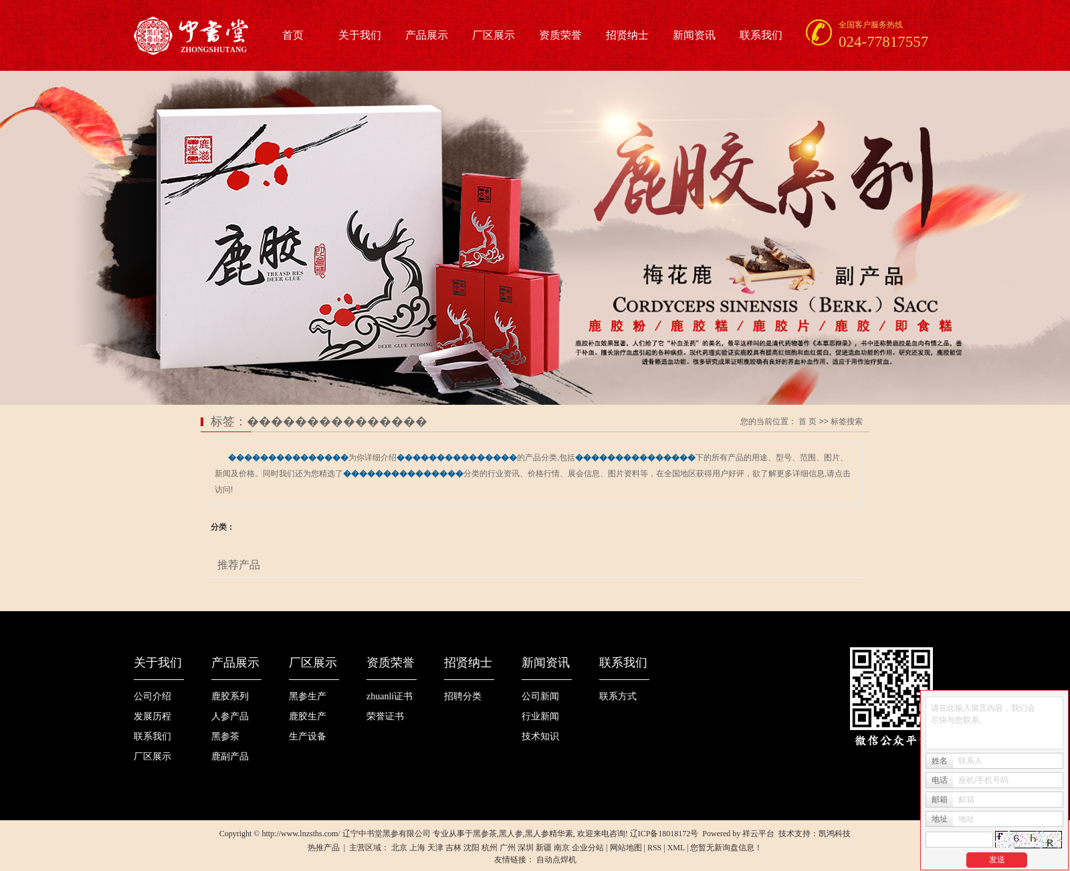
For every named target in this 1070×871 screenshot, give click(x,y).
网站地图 (626, 847)
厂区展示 (493, 35)
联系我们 (761, 35)
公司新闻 (540, 696)
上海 (417, 847)
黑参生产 (307, 696)
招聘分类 (462, 696)
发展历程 (152, 716)
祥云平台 (758, 833)
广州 (508, 847)
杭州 (489, 847)
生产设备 (307, 736)
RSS (654, 847)
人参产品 (230, 716)
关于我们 (359, 35)
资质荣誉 (560, 35)
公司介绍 (152, 696)
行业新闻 (540, 716)
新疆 (544, 847)
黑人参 (511, 833)
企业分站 (588, 847)
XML (676, 847)
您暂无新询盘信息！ (726, 847)
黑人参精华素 (549, 833)
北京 (399, 847)
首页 (293, 35)
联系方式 (618, 696)
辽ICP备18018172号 (664, 833)
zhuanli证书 (389, 696)
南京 (562, 847)
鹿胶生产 (307, 716)
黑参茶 (225, 736)
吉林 (453, 847)
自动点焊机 (556, 859)
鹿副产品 (230, 756)
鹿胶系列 (230, 696)
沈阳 (471, 847)
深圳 (526, 847)
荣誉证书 (385, 716)
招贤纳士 (627, 35)
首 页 (807, 421)
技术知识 (540, 736)
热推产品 (324, 847)
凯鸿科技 (835, 833)
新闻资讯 (694, 35)
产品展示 (426, 35)
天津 (435, 847)
